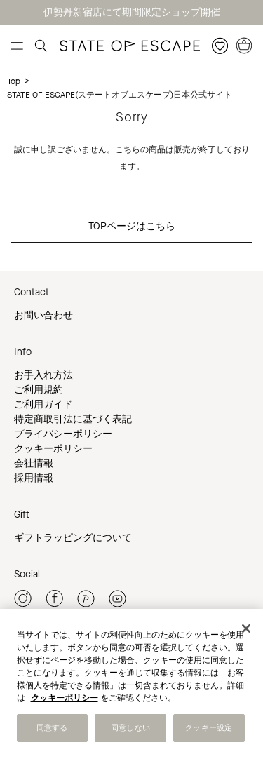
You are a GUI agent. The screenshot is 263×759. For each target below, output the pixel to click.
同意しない (130, 728)
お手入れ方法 (43, 375)
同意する (51, 728)
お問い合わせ (43, 315)
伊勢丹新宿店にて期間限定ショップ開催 (131, 12)
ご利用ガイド (43, 404)
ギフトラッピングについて (73, 537)
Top (13, 81)
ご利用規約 (38, 389)
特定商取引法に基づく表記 (73, 419)
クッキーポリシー (53, 448)
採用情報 (33, 478)
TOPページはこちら (131, 226)
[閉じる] (246, 628)
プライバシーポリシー (63, 434)
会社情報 (33, 463)
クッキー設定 (208, 728)
